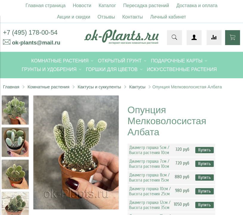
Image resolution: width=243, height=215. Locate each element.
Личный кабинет (168, 16)
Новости (82, 5)
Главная (11, 87)
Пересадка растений (146, 5)
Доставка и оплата (196, 5)
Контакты (132, 16)
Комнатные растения (48, 87)
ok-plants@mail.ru (36, 42)
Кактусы (137, 87)
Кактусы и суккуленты (99, 87)
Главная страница (46, 5)
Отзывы (106, 16)
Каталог (107, 5)
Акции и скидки (73, 16)
